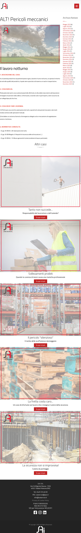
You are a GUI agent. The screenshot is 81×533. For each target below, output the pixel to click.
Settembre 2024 (68, 53)
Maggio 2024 (67, 47)
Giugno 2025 (66, 72)
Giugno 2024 (66, 49)
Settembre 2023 (68, 31)
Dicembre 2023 (67, 37)
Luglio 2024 (66, 51)
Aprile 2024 (66, 45)
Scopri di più (40, 217)
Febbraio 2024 (67, 41)
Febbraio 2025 (67, 63)
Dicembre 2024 (67, 59)
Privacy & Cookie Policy (40, 500)
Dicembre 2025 (67, 84)
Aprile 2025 (66, 67)
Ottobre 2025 (67, 80)
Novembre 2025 (68, 82)
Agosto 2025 (67, 76)
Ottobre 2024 (67, 55)
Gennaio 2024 (67, 39)
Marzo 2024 (66, 43)
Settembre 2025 (68, 78)
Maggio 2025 (67, 69)
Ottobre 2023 (67, 33)
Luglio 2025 (66, 74)
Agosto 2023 (67, 28)
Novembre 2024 (68, 57)
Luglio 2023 (66, 26)
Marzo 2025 (66, 65)
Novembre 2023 (68, 35)
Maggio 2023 (67, 24)
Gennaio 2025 (67, 61)
